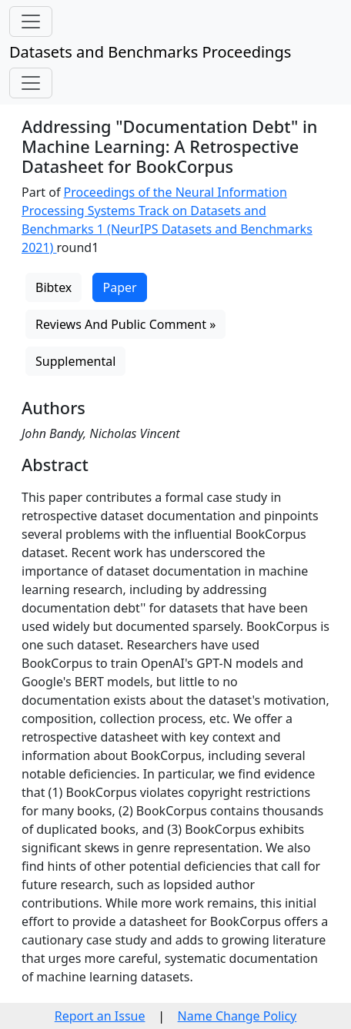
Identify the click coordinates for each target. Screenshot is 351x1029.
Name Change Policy (237, 1015)
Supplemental (75, 361)
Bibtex (53, 287)
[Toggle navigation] (30, 21)
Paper (119, 287)
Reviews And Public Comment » (125, 324)
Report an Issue (100, 1015)
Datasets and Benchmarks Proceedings (150, 51)
